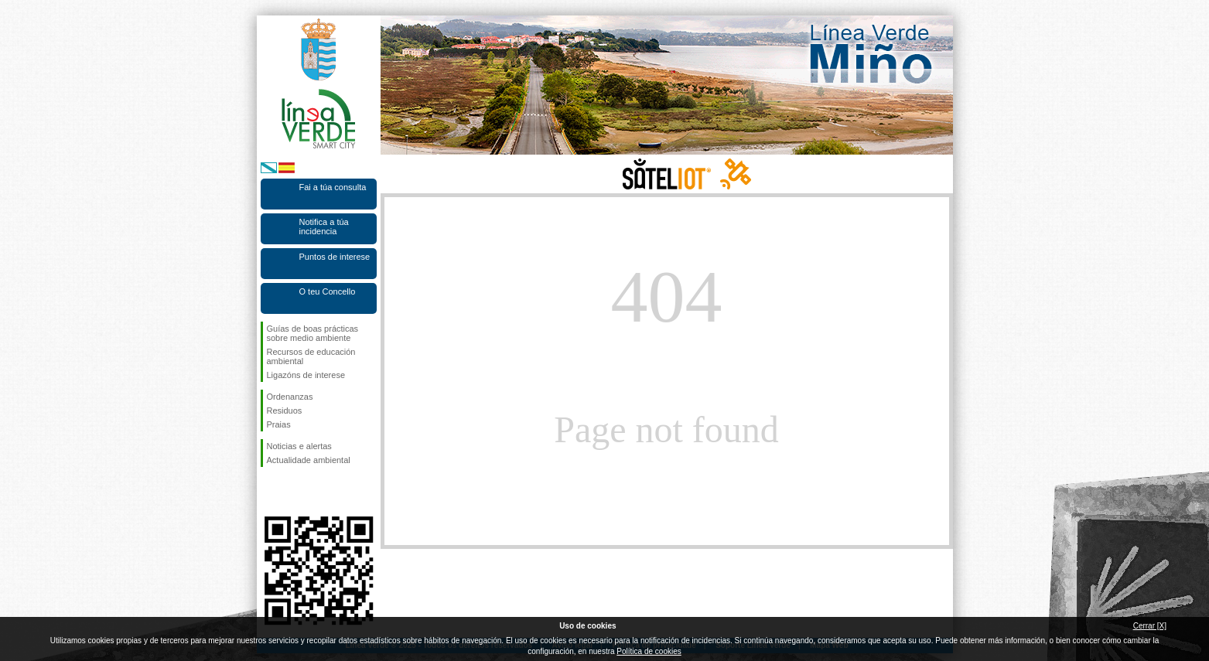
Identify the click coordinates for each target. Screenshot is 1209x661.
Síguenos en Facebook (270, 491)
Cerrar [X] (1149, 626)
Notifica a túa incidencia (324, 226)
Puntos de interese (335, 256)
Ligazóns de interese (306, 375)
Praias (279, 424)
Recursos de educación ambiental (311, 356)
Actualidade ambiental (308, 460)
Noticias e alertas (299, 446)
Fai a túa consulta (333, 187)
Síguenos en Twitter (295, 491)
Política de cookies (648, 651)
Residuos (284, 410)
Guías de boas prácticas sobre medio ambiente (313, 333)
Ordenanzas (290, 396)
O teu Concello (327, 291)
